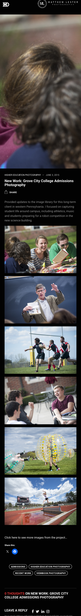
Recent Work (23, 573)
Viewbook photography (51, 573)
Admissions (18, 566)
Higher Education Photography (23, 175)
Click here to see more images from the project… (36, 537)
